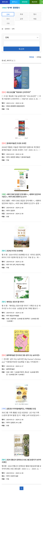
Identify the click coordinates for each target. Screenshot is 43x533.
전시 (8, 19)
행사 (34, 14)
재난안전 (34, 2)
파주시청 (5, 2)
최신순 (31, 57)
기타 (8, 23)
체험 (34, 19)
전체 (8, 14)
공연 (21, 19)
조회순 (39, 57)
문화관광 (24, 2)
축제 (21, 14)
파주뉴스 (15, 2)
